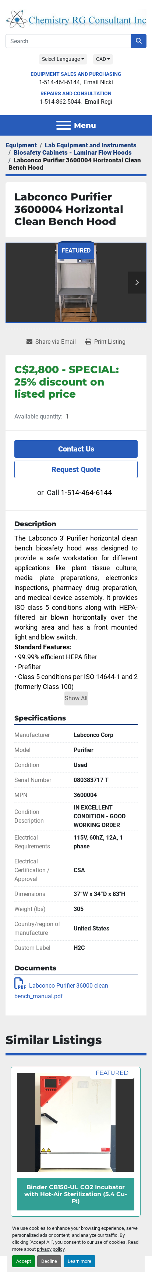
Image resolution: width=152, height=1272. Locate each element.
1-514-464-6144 (59, 82)
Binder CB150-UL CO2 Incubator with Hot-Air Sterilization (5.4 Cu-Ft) (75, 1194)
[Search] (68, 41)
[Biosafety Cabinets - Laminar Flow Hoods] (73, 152)
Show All (76, 698)
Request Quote (76, 469)
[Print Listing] (105, 342)
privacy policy (50, 1249)
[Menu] (63, 125)
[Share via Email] (51, 342)
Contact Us (76, 449)
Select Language (61, 59)
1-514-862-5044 (60, 101)
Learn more (79, 1261)
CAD (101, 59)
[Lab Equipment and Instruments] (91, 145)
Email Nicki (98, 82)
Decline (49, 1261)
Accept (23, 1261)
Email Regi (98, 101)
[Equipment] (21, 145)
